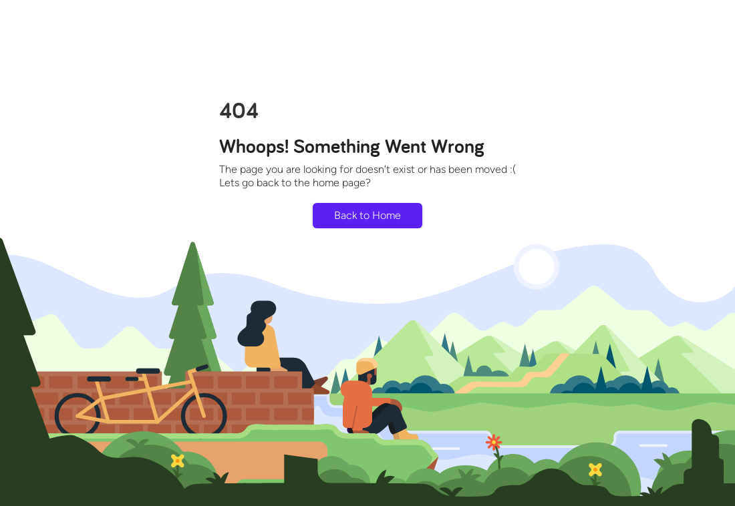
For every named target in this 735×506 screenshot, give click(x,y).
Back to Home (367, 215)
